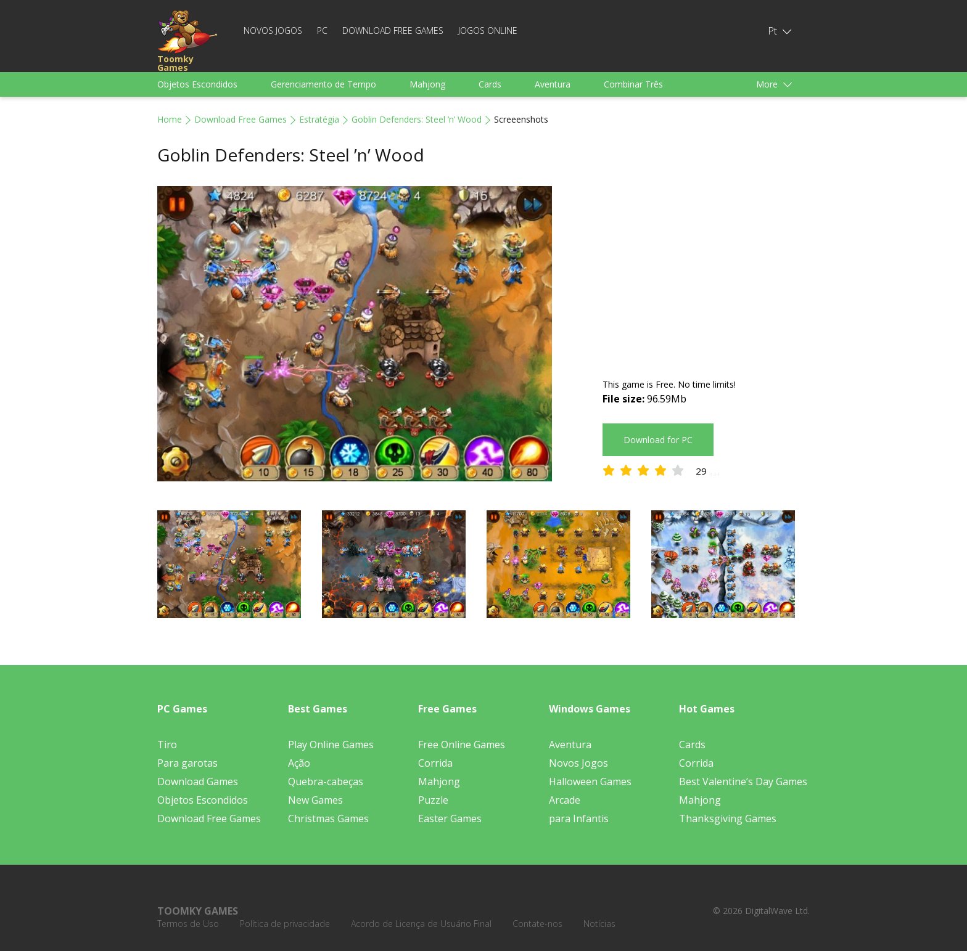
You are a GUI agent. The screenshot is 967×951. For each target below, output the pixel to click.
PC (322, 30)
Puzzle (433, 800)
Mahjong (427, 84)
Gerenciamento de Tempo (323, 84)
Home (169, 119)
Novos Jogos (273, 30)
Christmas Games (328, 818)
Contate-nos (537, 923)
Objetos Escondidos (197, 84)
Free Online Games (461, 744)
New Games (315, 800)
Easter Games (450, 818)
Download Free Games (392, 30)
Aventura (552, 84)
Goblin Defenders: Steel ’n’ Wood (417, 119)
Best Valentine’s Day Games (743, 781)
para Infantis (579, 818)
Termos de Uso (188, 923)
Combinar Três (633, 84)
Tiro (167, 744)
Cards (490, 84)
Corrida (435, 763)
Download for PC (658, 440)
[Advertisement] (706, 272)
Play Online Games (331, 744)
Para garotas (187, 763)
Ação (299, 763)
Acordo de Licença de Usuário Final (421, 923)
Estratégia (319, 119)
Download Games (197, 781)
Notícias (599, 923)
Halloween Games (590, 781)
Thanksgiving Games (727, 818)
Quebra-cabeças (325, 781)
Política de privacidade (285, 923)
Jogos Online (487, 30)
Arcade (564, 800)
